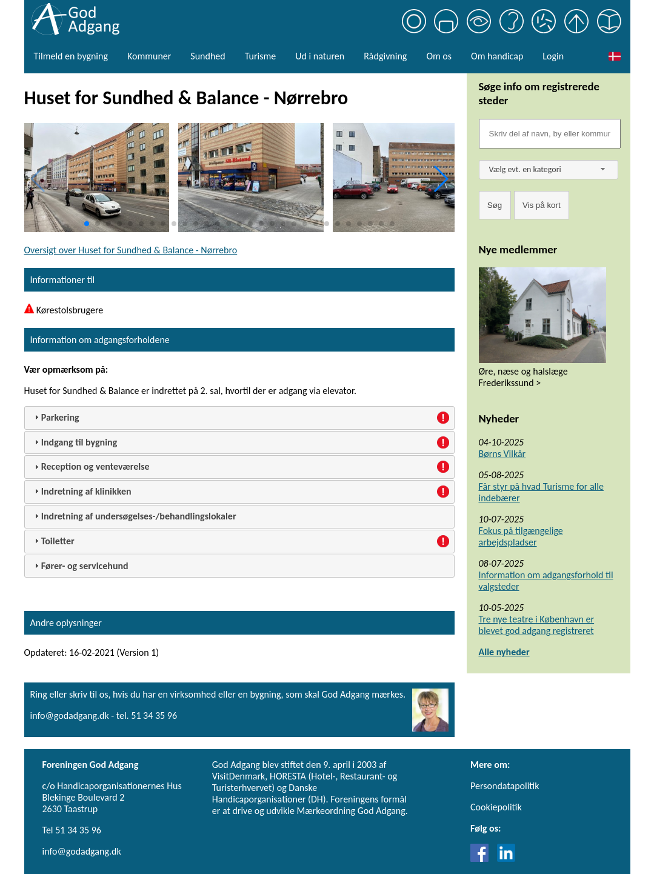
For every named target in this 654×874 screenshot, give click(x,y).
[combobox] (548, 169)
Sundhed (207, 56)
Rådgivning (385, 56)
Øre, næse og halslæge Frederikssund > (523, 377)
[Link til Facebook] (482, 858)
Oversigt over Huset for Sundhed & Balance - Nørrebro (131, 250)
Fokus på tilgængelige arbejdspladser (521, 536)
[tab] (239, 418)
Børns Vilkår (502, 453)
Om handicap (497, 56)
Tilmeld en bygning (71, 56)
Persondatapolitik (504, 786)
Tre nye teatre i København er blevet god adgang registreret (537, 624)
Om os (439, 56)
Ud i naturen (319, 56)
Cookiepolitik (496, 807)
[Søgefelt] (550, 133)
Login (553, 56)
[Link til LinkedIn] (506, 858)
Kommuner (149, 56)
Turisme (260, 56)
